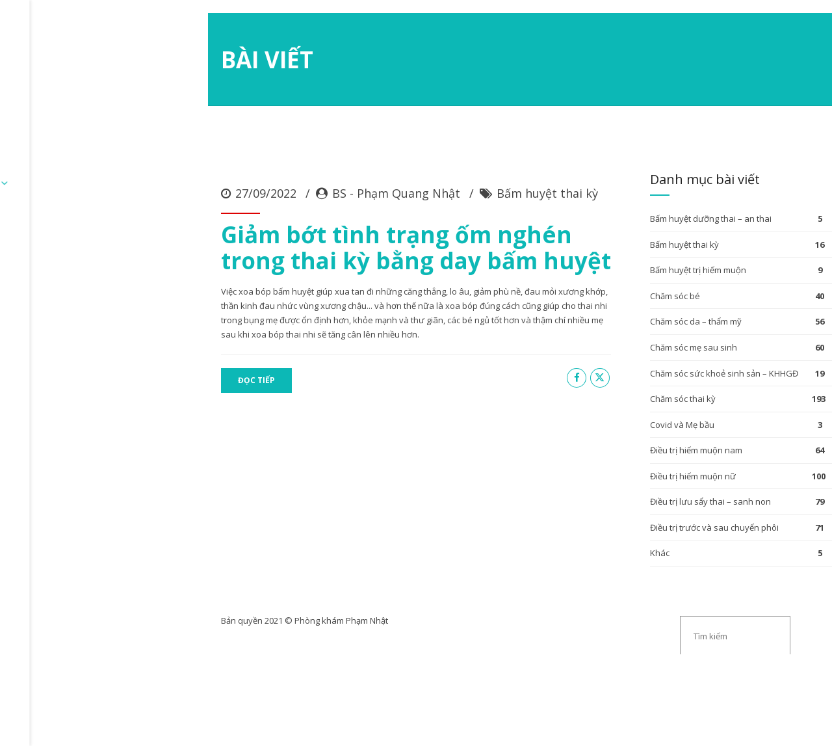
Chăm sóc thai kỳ (600, 497)
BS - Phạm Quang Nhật (214, 292)
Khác (577, 651)
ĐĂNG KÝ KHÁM (148, 80)
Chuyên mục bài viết (253, 80)
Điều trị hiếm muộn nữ (610, 574)
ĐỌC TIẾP (74, 464)
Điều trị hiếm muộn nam (613, 548)
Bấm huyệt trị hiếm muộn (615, 368)
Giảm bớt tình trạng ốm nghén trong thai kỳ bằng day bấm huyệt (275, 346)
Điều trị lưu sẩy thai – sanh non (627, 600)
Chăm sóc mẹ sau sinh (611, 445)
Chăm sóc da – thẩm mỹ (613, 419)
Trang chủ (66, 80)
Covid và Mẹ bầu (599, 523)
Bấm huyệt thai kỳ (365, 292)
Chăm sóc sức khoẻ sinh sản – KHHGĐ (641, 471)
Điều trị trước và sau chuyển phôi (631, 626)
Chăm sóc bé (592, 394)
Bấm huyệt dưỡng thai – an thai (628, 317)
